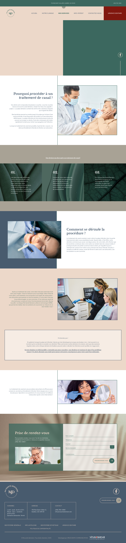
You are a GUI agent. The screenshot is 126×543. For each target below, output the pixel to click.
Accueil (34, 13)
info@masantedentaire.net (63, 512)
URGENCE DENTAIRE (69, 525)
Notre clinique (48, 13)
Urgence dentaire (115, 13)
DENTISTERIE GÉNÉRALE (13, 525)
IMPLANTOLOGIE (31, 525)
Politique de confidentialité (40, 528)
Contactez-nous (94, 13)
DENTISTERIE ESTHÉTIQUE (49, 525)
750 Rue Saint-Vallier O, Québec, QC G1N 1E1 (63, 3)
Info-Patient (79, 13)
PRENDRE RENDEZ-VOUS (108, 500)
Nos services (63, 13)
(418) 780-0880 (117, 3)
